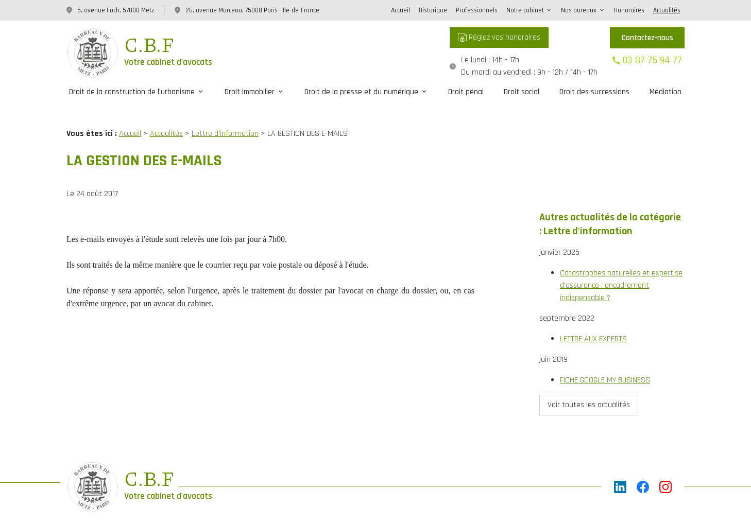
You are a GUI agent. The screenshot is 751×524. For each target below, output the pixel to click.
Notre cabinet (525, 10)
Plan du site (230, 493)
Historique (433, 10)
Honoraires (629, 10)
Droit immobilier (250, 91)
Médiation (665, 91)
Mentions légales (283, 493)
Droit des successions (594, 91)
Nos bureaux (578, 10)
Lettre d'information (225, 122)
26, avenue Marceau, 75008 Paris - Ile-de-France (252, 10)
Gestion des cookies (435, 493)
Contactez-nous (647, 38)
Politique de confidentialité (357, 493)
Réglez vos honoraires (499, 37)
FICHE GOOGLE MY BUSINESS (605, 346)
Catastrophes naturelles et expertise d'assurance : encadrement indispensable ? (621, 252)
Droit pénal (466, 91)
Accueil (400, 10)
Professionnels (477, 10)
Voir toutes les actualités (589, 371)
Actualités (666, 10)
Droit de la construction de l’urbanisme (132, 91)
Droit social (521, 91)
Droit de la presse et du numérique (361, 91)
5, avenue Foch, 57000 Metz (115, 10)
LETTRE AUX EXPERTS (593, 305)
